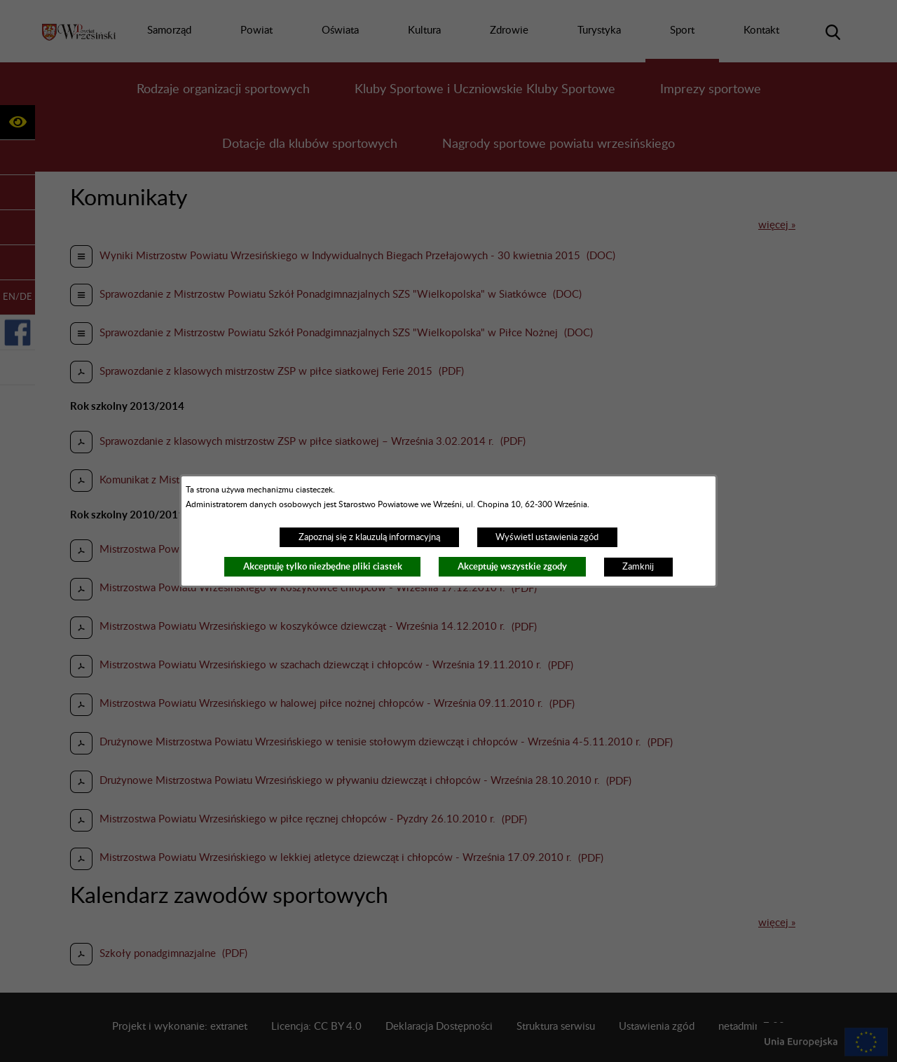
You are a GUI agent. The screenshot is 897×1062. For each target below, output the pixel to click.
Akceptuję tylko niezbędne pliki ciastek (322, 566)
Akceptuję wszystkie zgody (512, 566)
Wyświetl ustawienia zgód (546, 537)
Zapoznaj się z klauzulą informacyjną (369, 537)
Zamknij (638, 567)
